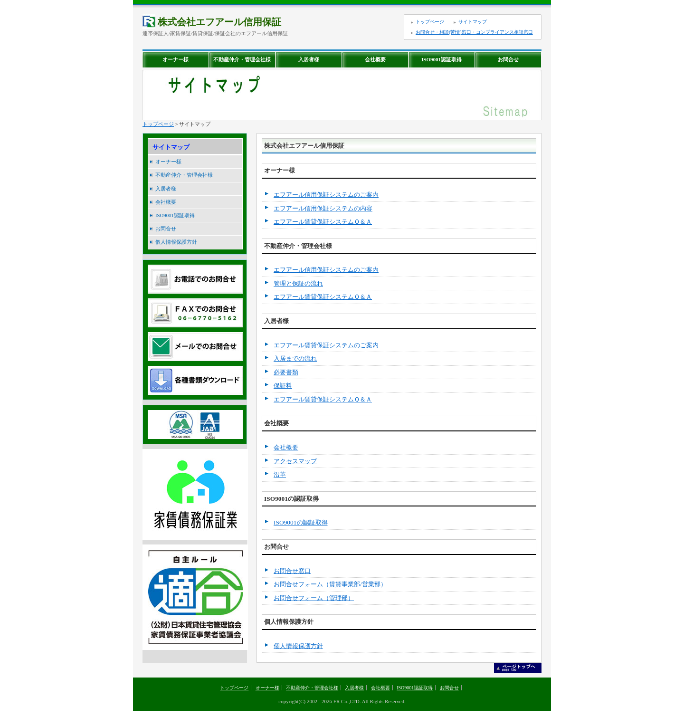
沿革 (280, 474)
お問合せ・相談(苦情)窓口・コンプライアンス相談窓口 (474, 32)
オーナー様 (175, 59)
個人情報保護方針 (176, 242)
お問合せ (508, 59)
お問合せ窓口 (292, 570)
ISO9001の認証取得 (301, 522)
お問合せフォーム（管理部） (314, 597)
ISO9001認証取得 (441, 59)
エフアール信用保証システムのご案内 (326, 194)
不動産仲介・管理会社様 (242, 59)
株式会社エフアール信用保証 (211, 22)
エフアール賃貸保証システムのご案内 (326, 345)
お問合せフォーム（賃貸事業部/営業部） (330, 584)
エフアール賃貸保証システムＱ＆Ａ (323, 221)
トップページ (430, 21)
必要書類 (286, 372)
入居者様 (308, 59)
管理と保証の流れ (298, 283)
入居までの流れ (295, 358)
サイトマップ (472, 21)
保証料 (283, 385)
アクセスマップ (295, 461)
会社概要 (375, 59)
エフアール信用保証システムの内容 (323, 208)
